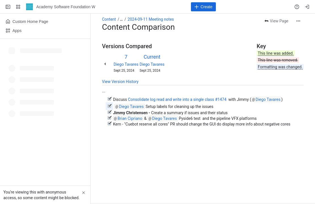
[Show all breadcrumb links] (121, 19)
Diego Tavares (126, 64)
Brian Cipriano (130, 118)
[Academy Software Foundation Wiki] (29, 6)
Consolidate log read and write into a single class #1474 (177, 99)
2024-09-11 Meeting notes (151, 19)
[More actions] (298, 21)
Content (109, 19)
